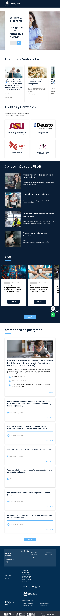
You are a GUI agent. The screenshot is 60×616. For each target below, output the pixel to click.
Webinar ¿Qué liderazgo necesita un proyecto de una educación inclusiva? (29, 471)
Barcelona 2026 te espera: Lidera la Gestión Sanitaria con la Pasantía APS (29, 516)
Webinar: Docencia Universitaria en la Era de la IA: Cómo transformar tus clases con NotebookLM (28, 428)
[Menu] (54, 4)
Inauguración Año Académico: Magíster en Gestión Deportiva (28, 494)
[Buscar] (15, 43)
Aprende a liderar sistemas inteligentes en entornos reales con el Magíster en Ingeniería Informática (13, 288)
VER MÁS (13, 302)
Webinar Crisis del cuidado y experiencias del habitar (29, 449)
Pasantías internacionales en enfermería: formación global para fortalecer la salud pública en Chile (39, 288)
